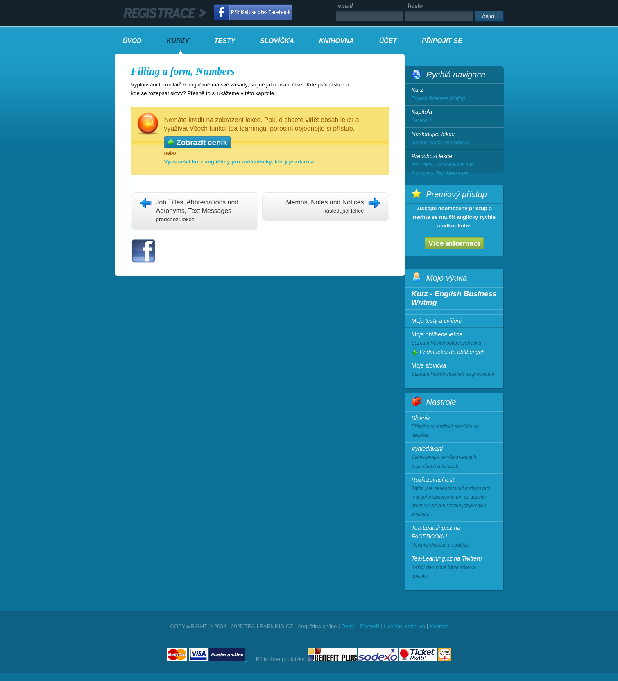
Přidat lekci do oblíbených (448, 352)
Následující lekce (455, 139)
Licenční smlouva (404, 626)
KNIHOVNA (336, 40)
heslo (415, 5)
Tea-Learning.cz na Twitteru (454, 567)
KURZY (178, 40)
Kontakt (439, 626)
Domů (348, 626)
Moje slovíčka (454, 370)
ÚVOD (132, 40)
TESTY (224, 40)
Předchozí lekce (455, 165)
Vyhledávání (454, 457)
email (345, 5)
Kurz (455, 94)
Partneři (369, 626)
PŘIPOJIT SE (442, 40)
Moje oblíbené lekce (454, 339)
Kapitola (455, 117)
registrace (164, 13)
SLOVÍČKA (277, 40)
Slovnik (454, 427)
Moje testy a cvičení (437, 321)
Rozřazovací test (454, 498)
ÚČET (388, 40)
